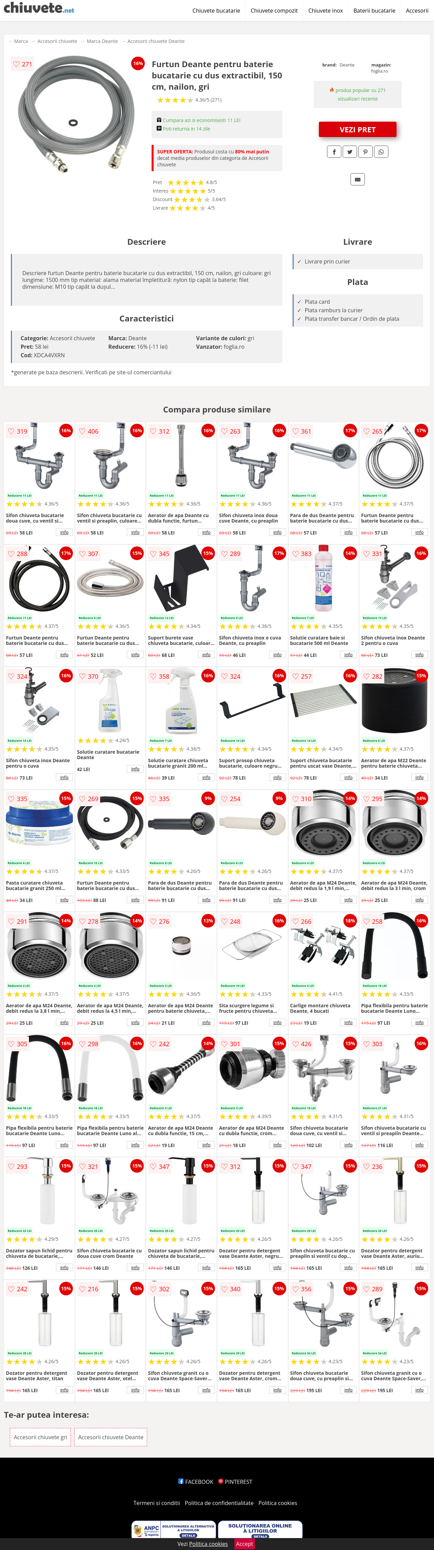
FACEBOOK (195, 1482)
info (64, 532)
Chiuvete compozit (274, 10)
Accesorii (417, 10)
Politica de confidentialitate (219, 1503)
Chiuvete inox (325, 10)
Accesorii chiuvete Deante (156, 41)
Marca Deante (102, 41)
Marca (21, 41)
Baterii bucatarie (375, 10)
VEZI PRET (358, 129)
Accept (244, 1544)
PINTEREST (235, 1482)
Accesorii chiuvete (57, 41)
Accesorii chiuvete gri (40, 1437)
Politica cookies (278, 1503)
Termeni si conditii (157, 1503)
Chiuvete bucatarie (216, 10)
